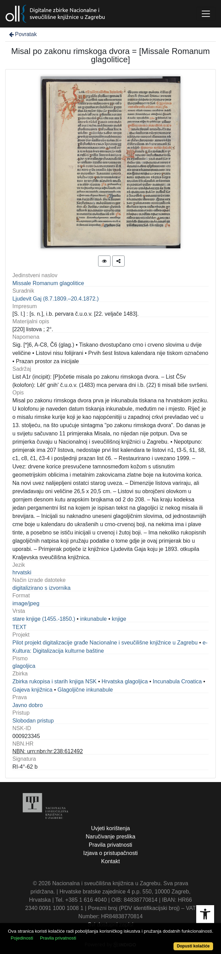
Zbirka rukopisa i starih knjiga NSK (54, 681)
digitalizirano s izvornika (41, 588)
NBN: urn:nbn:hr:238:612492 (47, 751)
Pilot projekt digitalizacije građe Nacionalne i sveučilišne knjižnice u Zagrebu (105, 643)
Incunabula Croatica (177, 681)
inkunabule (93, 619)
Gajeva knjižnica (32, 690)
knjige (119, 619)
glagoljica (23, 666)
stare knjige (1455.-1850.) (43, 619)
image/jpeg (25, 603)
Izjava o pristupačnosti (110, 853)
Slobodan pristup (33, 721)
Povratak (22, 34)
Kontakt (110, 861)
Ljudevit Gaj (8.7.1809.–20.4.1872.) (55, 299)
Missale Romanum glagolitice (48, 283)
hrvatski (21, 572)
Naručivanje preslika (110, 836)
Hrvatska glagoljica (125, 681)
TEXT (19, 627)
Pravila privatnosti (110, 845)
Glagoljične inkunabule (85, 690)
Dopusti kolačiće (193, 946)
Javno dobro (27, 705)
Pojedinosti (22, 938)
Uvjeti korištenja (110, 828)
